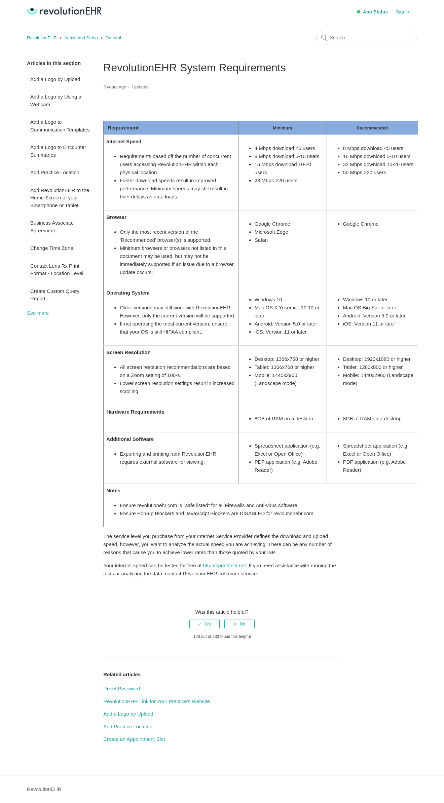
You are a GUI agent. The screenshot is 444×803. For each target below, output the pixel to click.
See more (38, 313)
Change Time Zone (51, 248)
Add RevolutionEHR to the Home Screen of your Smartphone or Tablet (59, 197)
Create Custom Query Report (54, 295)
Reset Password (121, 688)
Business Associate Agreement (52, 226)
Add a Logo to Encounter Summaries (58, 151)
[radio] (204, 624)
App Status (372, 11)
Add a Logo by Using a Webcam (55, 100)
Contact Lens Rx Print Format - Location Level (56, 269)
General (113, 37)
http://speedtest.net (224, 565)
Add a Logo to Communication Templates (59, 125)
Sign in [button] (403, 11)
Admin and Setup (81, 37)
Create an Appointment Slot (134, 739)
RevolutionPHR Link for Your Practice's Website (156, 701)
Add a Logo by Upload (55, 79)
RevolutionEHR (42, 37)
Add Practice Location (54, 172)
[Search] (366, 37)
